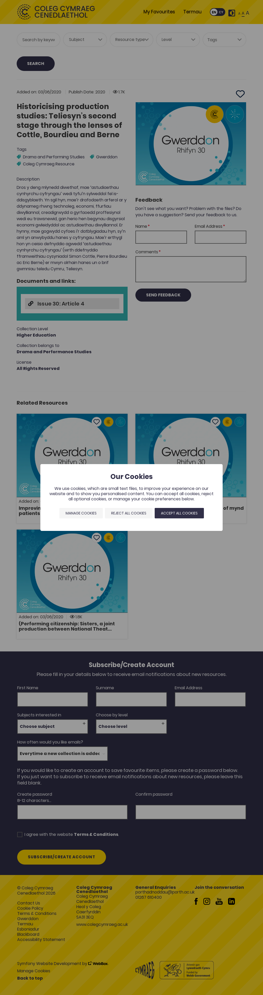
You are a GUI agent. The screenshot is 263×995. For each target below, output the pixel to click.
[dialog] (131, 497)
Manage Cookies (81, 513)
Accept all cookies (179, 513)
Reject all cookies (128, 513)
